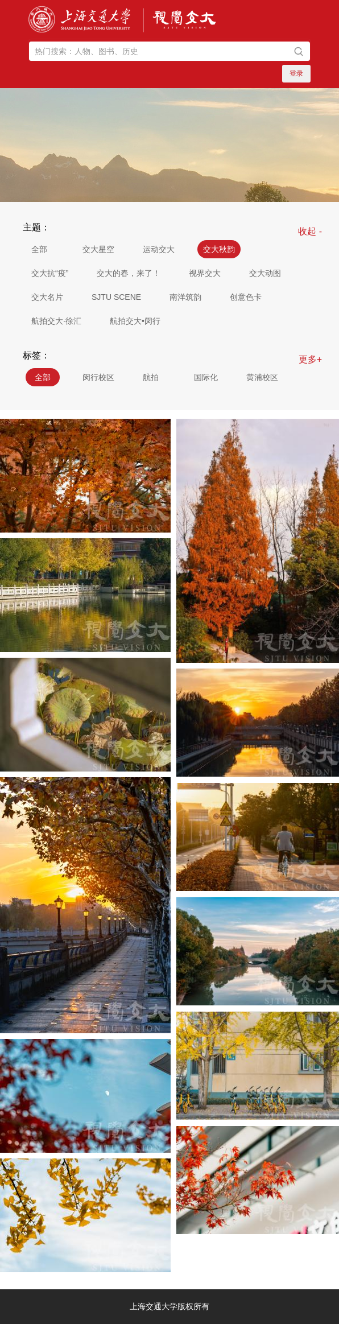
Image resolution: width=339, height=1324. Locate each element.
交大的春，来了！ (128, 273)
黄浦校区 (262, 377)
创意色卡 (246, 297)
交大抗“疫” (49, 273)
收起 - (310, 231)
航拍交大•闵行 (135, 320)
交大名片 (47, 297)
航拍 (151, 377)
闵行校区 (98, 377)
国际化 (206, 377)
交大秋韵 (219, 249)
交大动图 (265, 273)
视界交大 (205, 273)
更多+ (310, 359)
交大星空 (98, 249)
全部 (39, 249)
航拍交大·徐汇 (56, 320)
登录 (296, 73)
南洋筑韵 (185, 297)
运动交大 (159, 249)
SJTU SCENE (116, 297)
